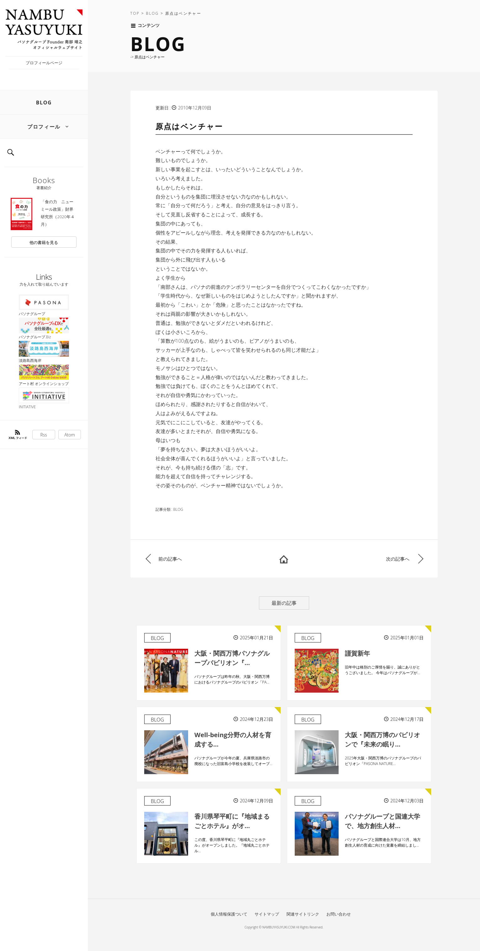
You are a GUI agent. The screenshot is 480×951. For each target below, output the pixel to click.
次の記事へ (397, 559)
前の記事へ (170, 559)
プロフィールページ (44, 63)
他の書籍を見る (43, 242)
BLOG (44, 102)
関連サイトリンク (303, 914)
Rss (43, 435)
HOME (283, 558)
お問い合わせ (338, 914)
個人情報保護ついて (229, 914)
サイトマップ (267, 914)
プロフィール (44, 126)
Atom (69, 435)
